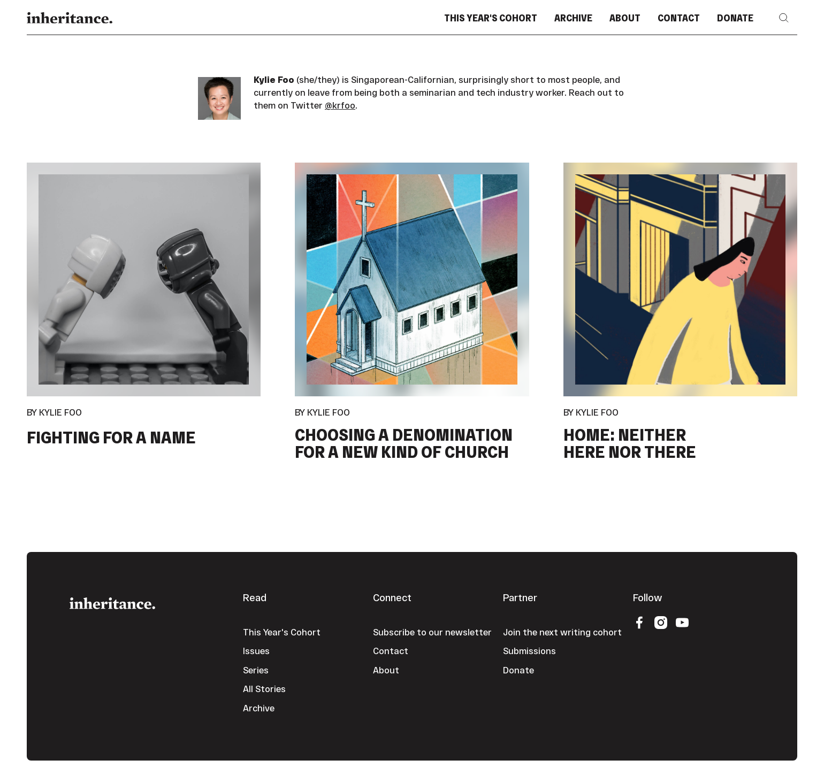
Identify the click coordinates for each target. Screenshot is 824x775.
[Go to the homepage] (112, 602)
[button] (783, 18)
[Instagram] (660, 622)
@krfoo (340, 105)
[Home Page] (69, 18)
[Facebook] (639, 622)
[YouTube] (682, 622)
